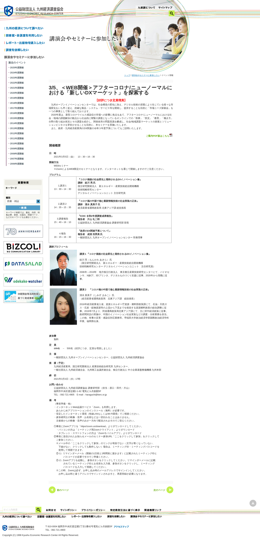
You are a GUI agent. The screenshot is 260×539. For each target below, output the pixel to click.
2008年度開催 (17, 153)
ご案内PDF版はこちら (159, 135)
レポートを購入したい (25, 43)
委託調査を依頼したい (116, 516)
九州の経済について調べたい (25, 28)
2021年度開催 (17, 88)
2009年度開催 (17, 148)
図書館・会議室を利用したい (25, 36)
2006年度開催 (17, 164)
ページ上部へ (253, 503)
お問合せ (51, 510)
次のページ (159, 490)
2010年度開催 (17, 143)
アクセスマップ (121, 527)
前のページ (63, 490)
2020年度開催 (17, 93)
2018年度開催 (17, 103)
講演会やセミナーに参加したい (146, 75)
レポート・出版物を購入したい (87, 516)
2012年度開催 (17, 133)
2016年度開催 (17, 113)
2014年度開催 (17, 123)
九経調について (146, 8)
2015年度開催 (17, 118)
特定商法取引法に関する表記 (125, 510)
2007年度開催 (17, 158)
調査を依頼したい (25, 50)
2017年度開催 (17, 108)
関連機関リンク (153, 510)
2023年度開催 (17, 77)
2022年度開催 (17, 83)
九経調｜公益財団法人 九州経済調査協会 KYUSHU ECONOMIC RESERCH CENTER (34, 11)
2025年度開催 (17, 67)
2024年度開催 (17, 72)
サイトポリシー (68, 510)
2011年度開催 (17, 138)
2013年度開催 (17, 128)
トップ (127, 75)
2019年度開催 (17, 98)
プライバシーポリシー (93, 510)
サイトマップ (165, 8)
